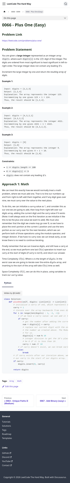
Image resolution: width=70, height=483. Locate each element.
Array (11, 381)
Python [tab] (7, 282)
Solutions (6, 425)
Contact (7, 465)
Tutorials (6, 421)
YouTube (7, 461)
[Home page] (4, 12)
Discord (7, 457)
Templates (7, 438)
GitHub (6, 453)
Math (19, 381)
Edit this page (10, 386)
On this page (10, 18)
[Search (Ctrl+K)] (65, 4)
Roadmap (6, 434)
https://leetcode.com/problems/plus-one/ (22, 40)
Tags (4, 430)
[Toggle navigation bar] (4, 4)
